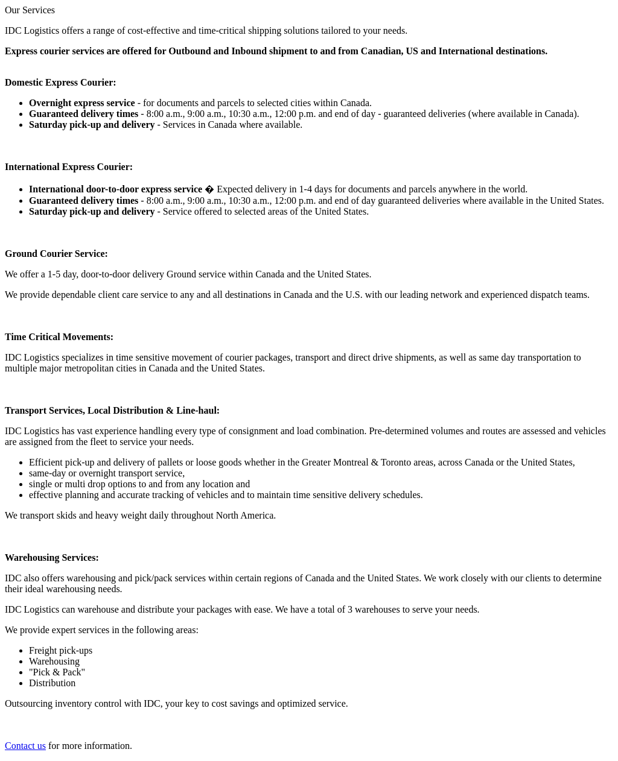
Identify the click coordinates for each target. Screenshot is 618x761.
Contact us (25, 745)
